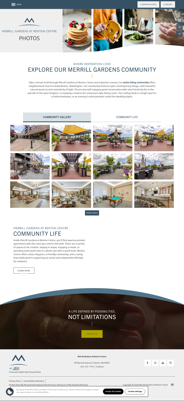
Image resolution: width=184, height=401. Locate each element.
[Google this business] (170, 363)
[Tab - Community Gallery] (57, 117)
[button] (148, 4)
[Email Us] (179, 20)
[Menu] (17, 4)
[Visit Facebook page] (147, 363)
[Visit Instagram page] (155, 363)
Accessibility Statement (34, 381)
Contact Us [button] (92, 334)
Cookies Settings (135, 391)
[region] (79, 391)
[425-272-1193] (179, 13)
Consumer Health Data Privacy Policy (25, 372)
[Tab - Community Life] (127, 117)
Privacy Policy (15, 381)
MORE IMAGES (92, 213)
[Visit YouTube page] (163, 363)
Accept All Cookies (113, 391)
